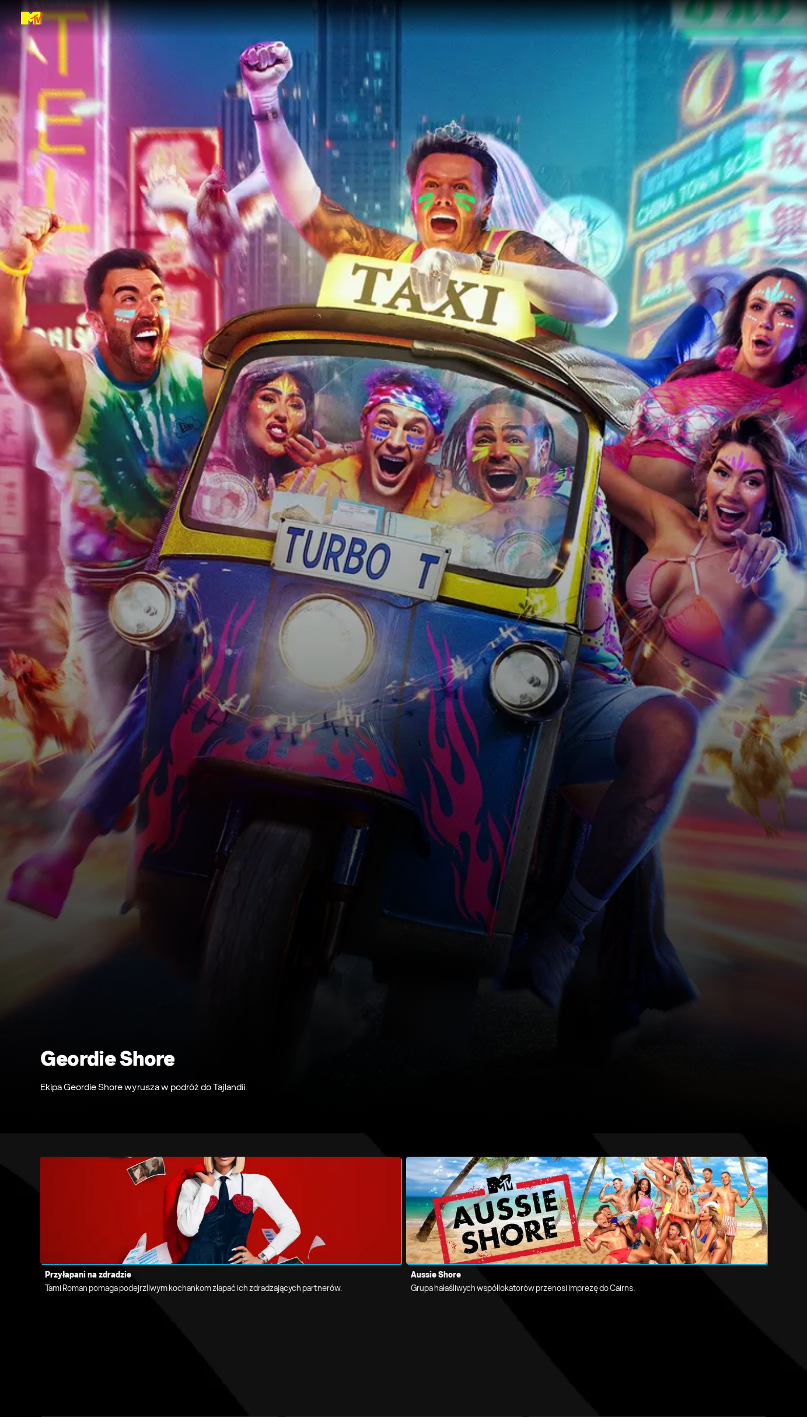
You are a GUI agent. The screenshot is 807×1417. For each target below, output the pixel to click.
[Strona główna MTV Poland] (32, 19)
